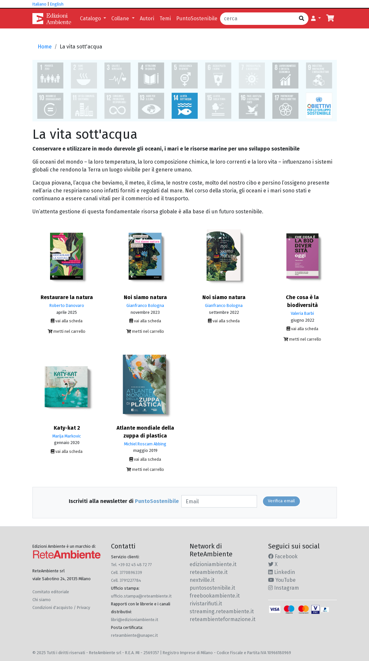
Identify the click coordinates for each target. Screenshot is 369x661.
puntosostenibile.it (212, 588)
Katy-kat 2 (67, 428)
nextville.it (202, 580)
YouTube (282, 580)
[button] (315, 18)
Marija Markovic (66, 436)
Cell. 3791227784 (126, 580)
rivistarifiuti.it (206, 603)
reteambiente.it (209, 572)
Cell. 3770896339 (126, 572)
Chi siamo (41, 599)
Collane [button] (120, 18)
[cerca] (257, 18)
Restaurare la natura (67, 297)
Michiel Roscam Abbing (145, 443)
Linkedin (281, 572)
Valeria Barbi (302, 313)
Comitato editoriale (50, 591)
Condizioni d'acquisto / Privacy (61, 607)
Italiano (39, 4)
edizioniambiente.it (213, 564)
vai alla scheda (67, 320)
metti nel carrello (66, 331)
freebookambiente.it (215, 596)
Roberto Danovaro (66, 305)
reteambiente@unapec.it (134, 635)
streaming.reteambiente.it (222, 611)
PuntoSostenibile (196, 18)
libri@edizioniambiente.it (134, 619)
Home (45, 47)
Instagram (283, 588)
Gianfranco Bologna (145, 305)
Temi (165, 18)
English (57, 4)
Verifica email (281, 501)
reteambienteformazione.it (222, 619)
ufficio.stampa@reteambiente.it (141, 596)
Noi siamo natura (145, 297)
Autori (147, 18)
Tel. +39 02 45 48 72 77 (131, 564)
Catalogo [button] (91, 18)
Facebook (283, 556)
